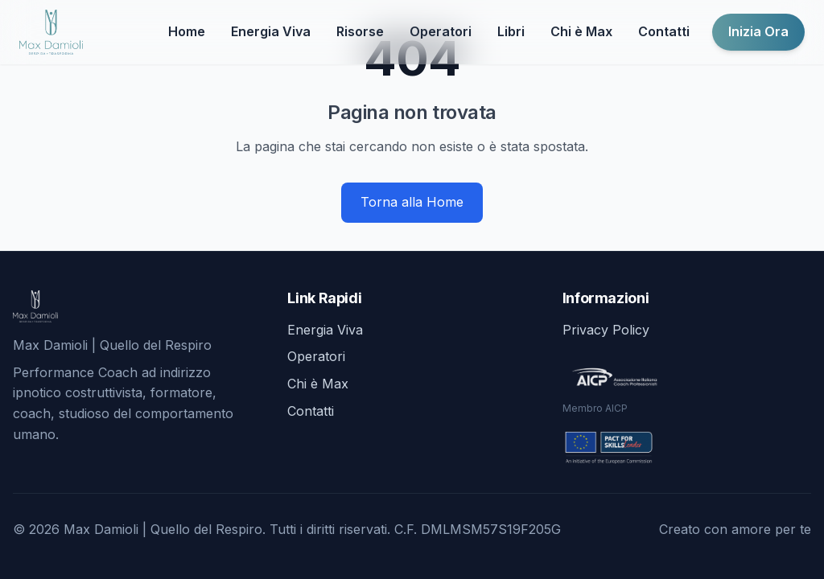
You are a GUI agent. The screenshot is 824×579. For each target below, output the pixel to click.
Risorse (360, 31)
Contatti (664, 31)
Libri (511, 31)
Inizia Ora (758, 31)
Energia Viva (271, 31)
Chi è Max (581, 31)
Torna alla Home (412, 202)
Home (186, 31)
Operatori (441, 31)
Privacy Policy (605, 330)
